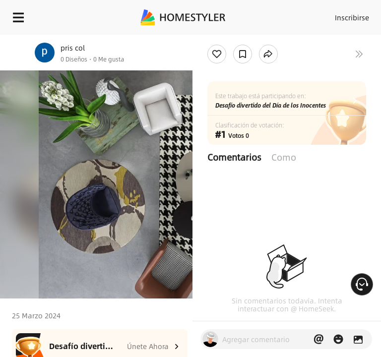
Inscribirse (352, 17)
